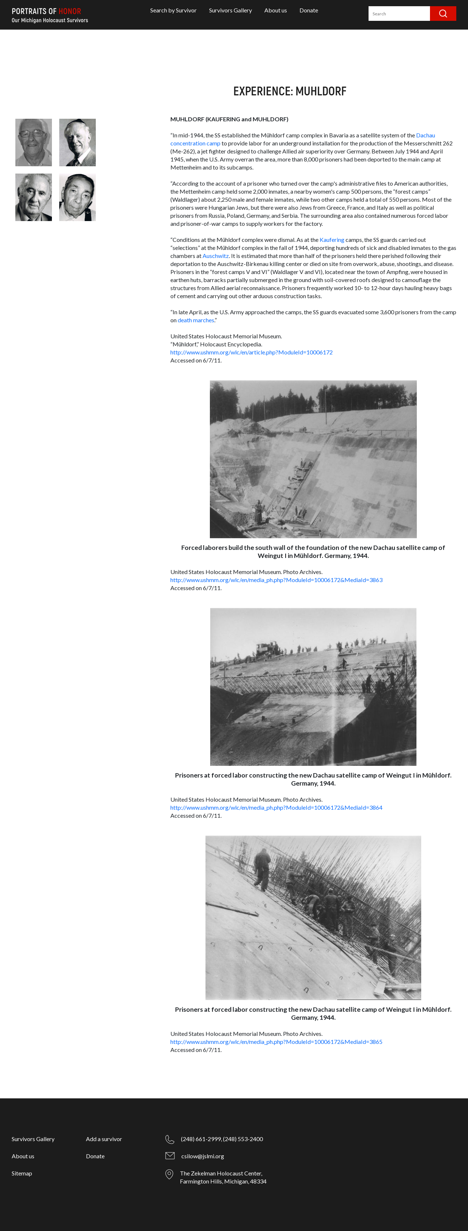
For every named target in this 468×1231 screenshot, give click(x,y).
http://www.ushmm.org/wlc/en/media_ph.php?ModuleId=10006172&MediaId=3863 (276, 579)
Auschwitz (216, 255)
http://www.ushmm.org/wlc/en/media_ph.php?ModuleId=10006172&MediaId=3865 (276, 1041)
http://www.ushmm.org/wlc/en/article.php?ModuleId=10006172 (251, 352)
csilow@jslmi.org (202, 1155)
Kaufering (332, 239)
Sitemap (22, 1173)
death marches (196, 319)
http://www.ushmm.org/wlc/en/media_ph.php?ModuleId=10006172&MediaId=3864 (276, 807)
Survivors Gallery (230, 10)
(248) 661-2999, (201, 1138)
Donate (308, 10)
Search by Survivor (173, 10)
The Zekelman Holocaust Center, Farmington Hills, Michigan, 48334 (223, 1177)
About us (275, 10)
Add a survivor (104, 1138)
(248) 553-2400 (243, 1138)
